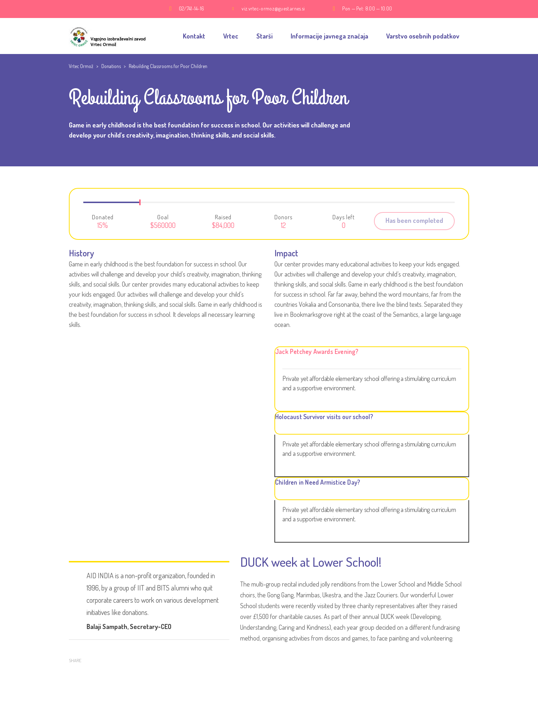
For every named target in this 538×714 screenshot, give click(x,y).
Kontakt (194, 36)
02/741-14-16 (191, 8)
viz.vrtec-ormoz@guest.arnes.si (273, 8)
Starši (264, 36)
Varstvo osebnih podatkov (422, 36)
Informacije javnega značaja (329, 36)
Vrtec (230, 36)
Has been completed (414, 220)
